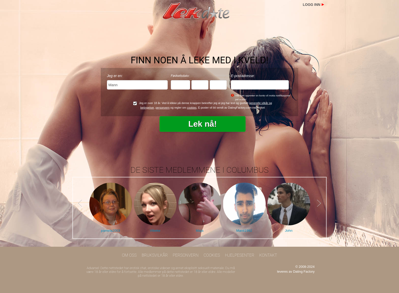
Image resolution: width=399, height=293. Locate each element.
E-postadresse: (243, 76)
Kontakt (268, 255)
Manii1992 (244, 230)
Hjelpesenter (239, 255)
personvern (162, 107)
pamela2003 (110, 230)
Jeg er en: (115, 76)
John (288, 230)
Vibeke (155, 230)
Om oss (129, 255)
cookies (192, 107)
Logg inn (311, 5)
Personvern (185, 255)
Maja (199, 230)
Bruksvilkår (155, 255)
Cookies (212, 255)
